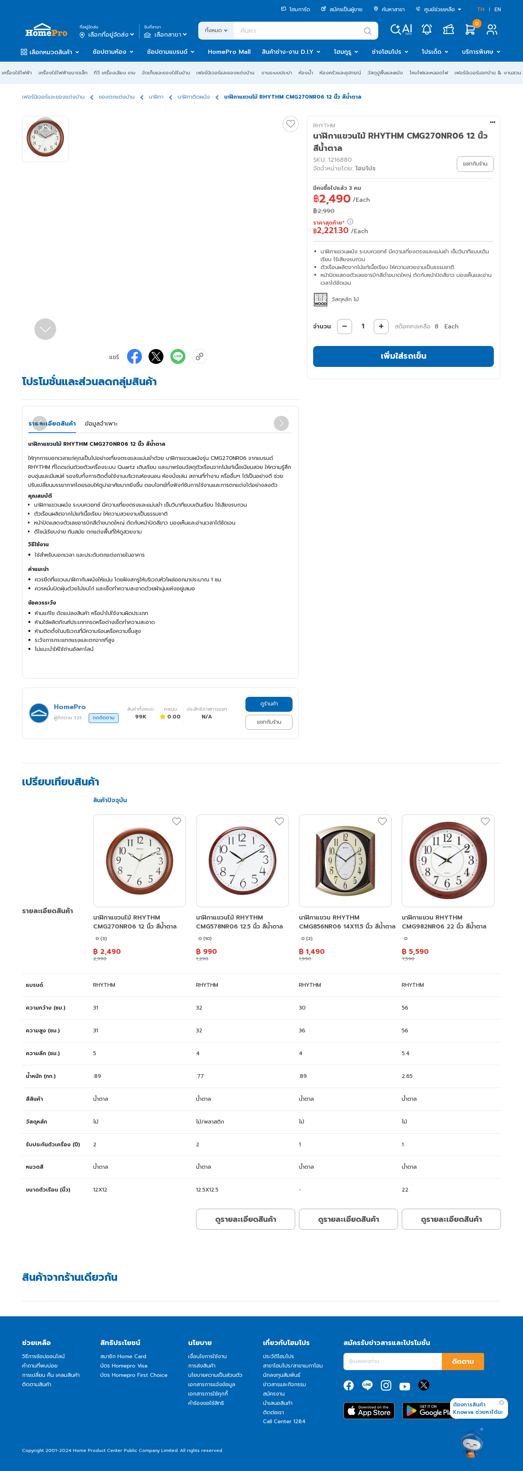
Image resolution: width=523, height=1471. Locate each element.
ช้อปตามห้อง (109, 51)
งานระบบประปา (276, 72)
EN (498, 9)
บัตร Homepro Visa (123, 1366)
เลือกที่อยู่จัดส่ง (107, 34)
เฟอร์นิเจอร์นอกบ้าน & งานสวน (488, 72)
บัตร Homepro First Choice (134, 1375)
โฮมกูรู (342, 51)
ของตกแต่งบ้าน (117, 97)
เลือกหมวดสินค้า (51, 52)
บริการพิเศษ (477, 51)
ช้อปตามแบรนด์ (167, 51)
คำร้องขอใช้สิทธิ (206, 1403)
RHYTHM (324, 126)
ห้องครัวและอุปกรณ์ (340, 72)
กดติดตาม (103, 717)
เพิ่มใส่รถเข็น (403, 356)
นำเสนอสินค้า (278, 1403)
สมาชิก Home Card (123, 1356)
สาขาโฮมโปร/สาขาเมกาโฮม (293, 1366)
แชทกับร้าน (269, 722)
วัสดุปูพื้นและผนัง (385, 72)
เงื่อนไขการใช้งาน (207, 1356)
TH (480, 9)
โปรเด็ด (431, 51)
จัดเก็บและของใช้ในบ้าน (166, 72)
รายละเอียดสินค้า (52, 423)
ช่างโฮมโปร (386, 51)
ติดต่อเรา (273, 1412)
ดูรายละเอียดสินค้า (245, 1219)
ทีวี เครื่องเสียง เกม (114, 72)
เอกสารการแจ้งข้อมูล (211, 1384)
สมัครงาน (274, 1394)
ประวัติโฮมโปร (278, 1356)
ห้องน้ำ (306, 72)
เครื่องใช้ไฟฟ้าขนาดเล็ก (63, 72)
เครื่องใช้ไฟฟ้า (17, 72)
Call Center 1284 (284, 1421)
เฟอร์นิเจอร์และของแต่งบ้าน (225, 72)
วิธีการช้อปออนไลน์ (43, 1356)
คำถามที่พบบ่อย (40, 1366)
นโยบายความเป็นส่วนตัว (215, 1375)
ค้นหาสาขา (389, 9)
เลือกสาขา (166, 34)
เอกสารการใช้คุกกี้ (208, 1394)
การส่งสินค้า (201, 1366)
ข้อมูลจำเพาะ (101, 423)
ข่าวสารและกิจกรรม (284, 1384)
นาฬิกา (156, 97)
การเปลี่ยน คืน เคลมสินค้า (51, 1375)
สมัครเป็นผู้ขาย (342, 9)
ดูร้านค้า (269, 704)
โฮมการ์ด (295, 9)
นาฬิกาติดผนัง (194, 97)
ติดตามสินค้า (36, 1384)
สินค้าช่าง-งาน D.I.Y (288, 51)
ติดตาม (463, 1361)
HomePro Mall (229, 51)
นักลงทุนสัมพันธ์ (281, 1375)
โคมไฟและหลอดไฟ (429, 72)
